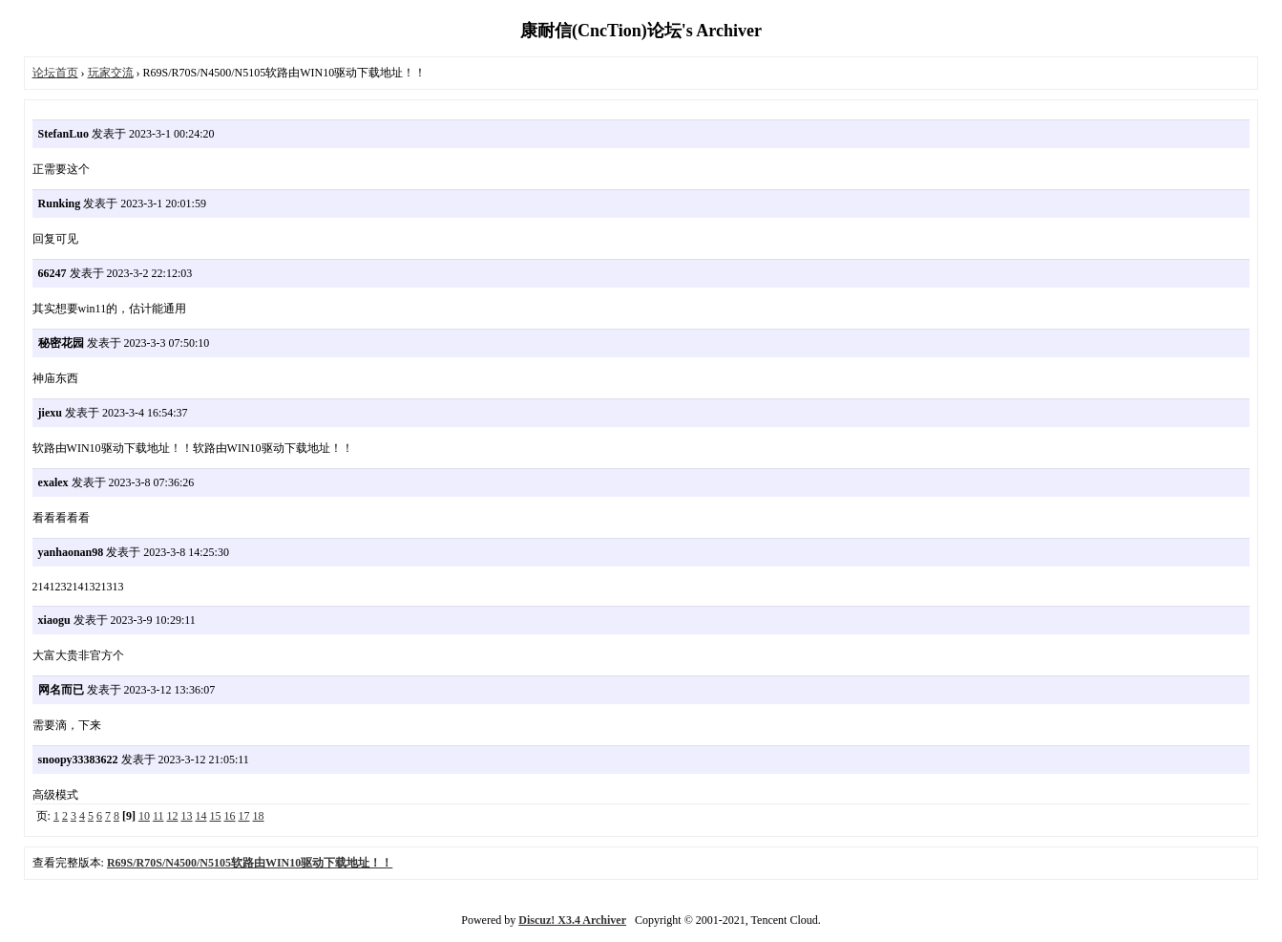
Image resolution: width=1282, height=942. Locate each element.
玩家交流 (111, 72)
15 (215, 816)
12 (172, 816)
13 (186, 816)
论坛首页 (55, 72)
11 (158, 816)
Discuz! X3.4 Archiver (572, 920)
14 (200, 816)
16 (229, 816)
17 (243, 816)
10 (144, 816)
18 (257, 816)
